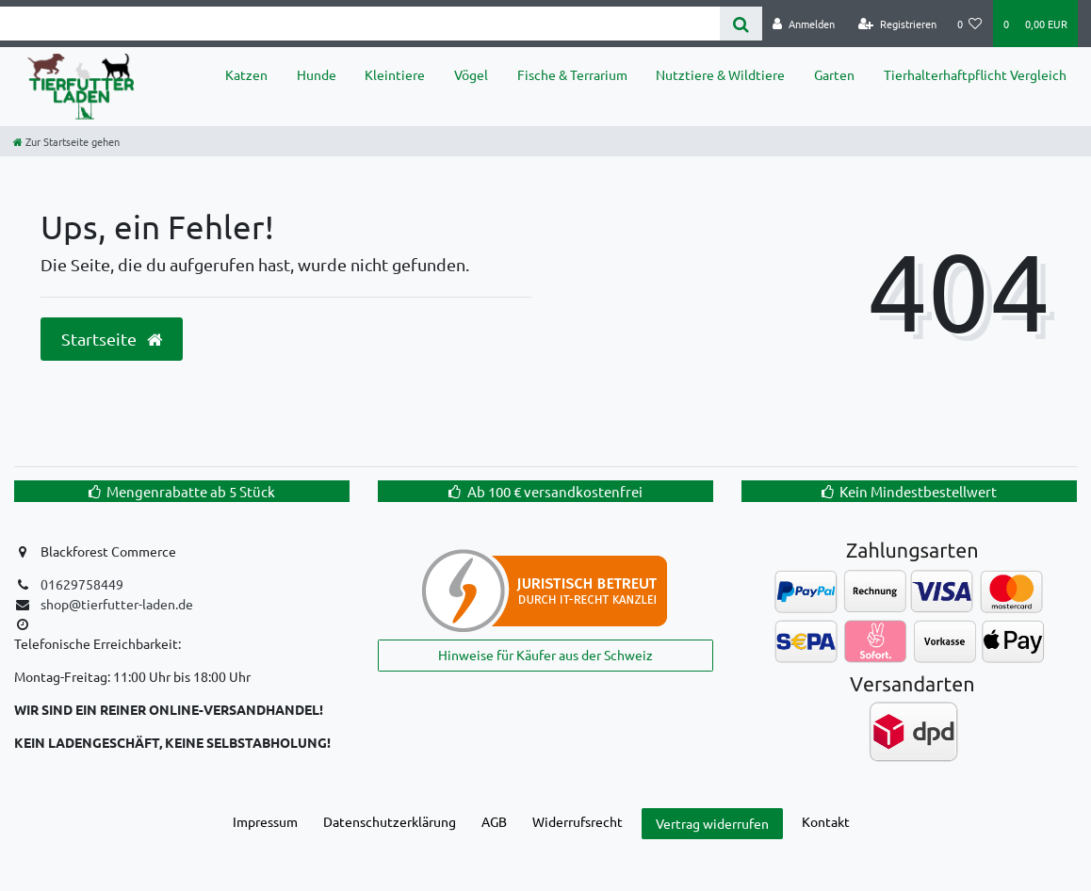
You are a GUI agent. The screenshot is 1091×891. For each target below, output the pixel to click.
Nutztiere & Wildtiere (720, 74)
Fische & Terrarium (572, 74)
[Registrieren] (897, 23)
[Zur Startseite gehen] (66, 141)
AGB (494, 821)
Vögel (471, 74)
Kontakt (826, 821)
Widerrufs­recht (577, 821)
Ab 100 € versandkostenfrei (555, 491)
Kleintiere (395, 74)
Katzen (246, 74)
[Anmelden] (803, 23)
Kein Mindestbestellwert (918, 491)
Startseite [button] (111, 339)
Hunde (316, 74)
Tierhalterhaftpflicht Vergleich (975, 74)
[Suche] (741, 23)
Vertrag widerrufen (712, 823)
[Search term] (360, 23)
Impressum (265, 821)
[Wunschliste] (970, 23)
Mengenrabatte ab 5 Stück (190, 491)
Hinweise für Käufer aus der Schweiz (545, 654)
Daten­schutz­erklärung (389, 821)
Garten (834, 74)
